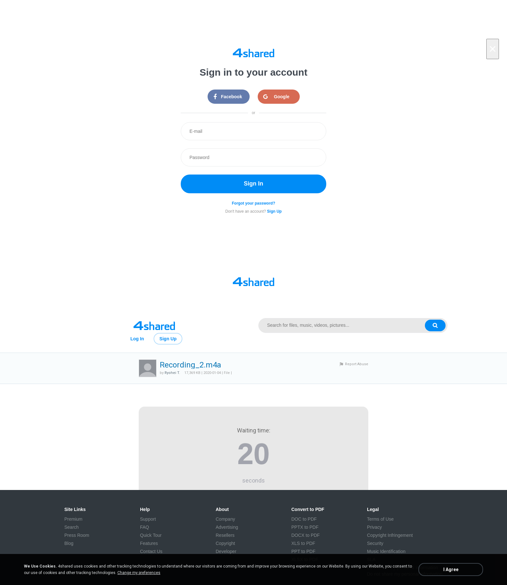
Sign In (253, 183)
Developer (226, 551)
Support (148, 519)
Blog (68, 543)
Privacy (374, 527)
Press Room (76, 535)
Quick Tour (151, 535)
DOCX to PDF (305, 535)
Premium (73, 519)
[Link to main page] (154, 325)
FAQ (144, 527)
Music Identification (386, 551)
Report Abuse (356, 364)
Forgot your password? (253, 203)
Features (149, 543)
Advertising (227, 527)
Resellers (225, 535)
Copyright (225, 543)
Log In (137, 338)
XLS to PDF (303, 543)
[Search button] (435, 325)
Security (375, 543)
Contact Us (151, 551)
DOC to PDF (304, 519)
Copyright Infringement (390, 535)
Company (225, 519)
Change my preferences (138, 572)
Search (71, 527)
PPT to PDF (303, 551)
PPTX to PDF (304, 527)
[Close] (492, 49)
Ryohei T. (172, 373)
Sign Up (168, 338)
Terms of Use (380, 519)
